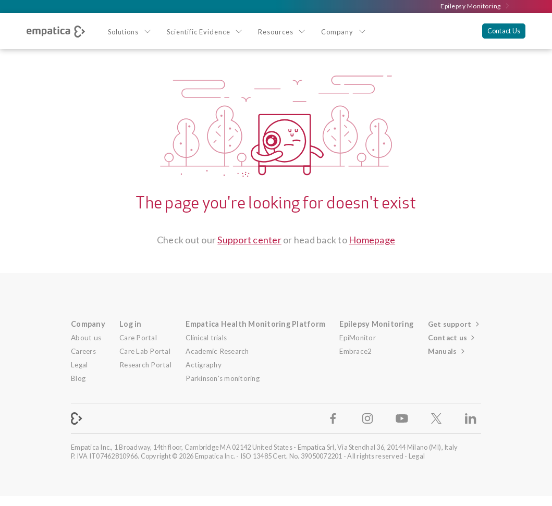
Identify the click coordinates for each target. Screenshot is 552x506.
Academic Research (217, 351)
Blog (78, 378)
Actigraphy (204, 365)
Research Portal (145, 365)
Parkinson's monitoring (223, 378)
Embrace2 (355, 351)
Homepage (372, 239)
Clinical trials (206, 338)
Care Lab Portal (144, 351)
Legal (79, 365)
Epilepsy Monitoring (475, 6)
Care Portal (138, 338)
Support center (249, 239)
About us (86, 338)
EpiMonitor (357, 338)
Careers (83, 351)
